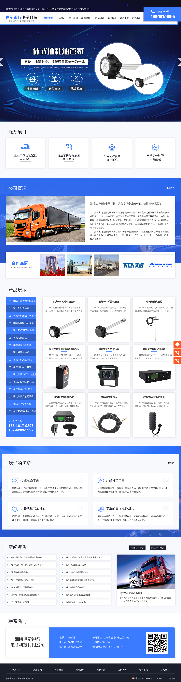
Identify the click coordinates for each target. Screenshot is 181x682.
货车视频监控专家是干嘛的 (23, 580)
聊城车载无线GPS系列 (24, 315)
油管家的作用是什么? (20, 572)
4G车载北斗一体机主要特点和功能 (26, 557)
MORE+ (171, 188)
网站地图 (171, 678)
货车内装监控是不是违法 (77, 572)
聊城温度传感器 (21, 352)
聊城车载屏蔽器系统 (23, 396)
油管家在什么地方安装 (76, 602)
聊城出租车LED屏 (22, 367)
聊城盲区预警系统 (22, 404)
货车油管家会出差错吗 (76, 565)
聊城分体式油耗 (21, 308)
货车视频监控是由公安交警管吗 (80, 580)
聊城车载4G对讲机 (22, 389)
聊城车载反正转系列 (23, 360)
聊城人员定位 (20, 337)
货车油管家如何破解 (75, 587)
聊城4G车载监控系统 (23, 330)
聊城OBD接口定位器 (23, 382)
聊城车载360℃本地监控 (24, 374)
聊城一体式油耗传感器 (24, 301)
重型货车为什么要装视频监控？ (25, 595)
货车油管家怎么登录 (20, 602)
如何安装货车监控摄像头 (22, 587)
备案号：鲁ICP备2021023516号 (147, 678)
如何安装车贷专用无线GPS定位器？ (27, 565)
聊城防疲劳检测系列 (23, 345)
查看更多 (165, 243)
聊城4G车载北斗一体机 (24, 411)
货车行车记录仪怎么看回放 (78, 595)
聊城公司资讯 (137, 548)
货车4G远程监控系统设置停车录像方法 (83, 557)
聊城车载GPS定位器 (23, 323)
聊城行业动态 (158, 548)
